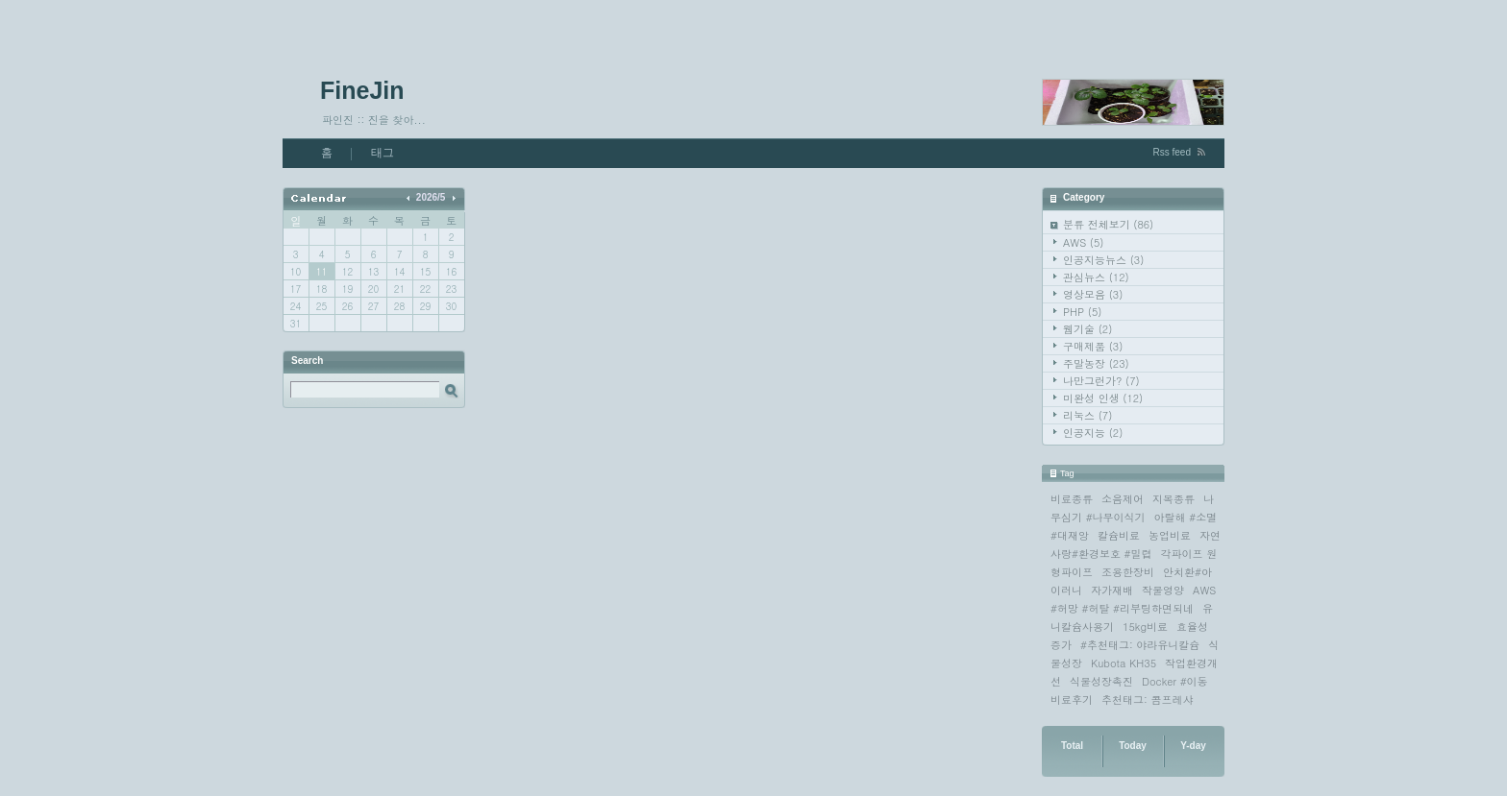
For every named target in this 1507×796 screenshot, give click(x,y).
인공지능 (1093, 432)
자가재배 (1112, 590)
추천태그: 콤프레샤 (1147, 699)
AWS (1083, 242)
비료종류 (1071, 499)
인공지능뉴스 (1103, 260)
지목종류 (1173, 499)
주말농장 (1096, 363)
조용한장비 (1127, 572)
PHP (1082, 311)
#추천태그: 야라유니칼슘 (1139, 645)
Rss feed (1172, 152)
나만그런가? (1101, 381)
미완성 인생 (1103, 398)
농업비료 (1170, 535)
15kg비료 (1145, 626)
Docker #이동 (1175, 681)
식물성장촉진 (1101, 681)
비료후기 (1071, 699)
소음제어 (1122, 499)
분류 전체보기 (1108, 224)
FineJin (362, 90)
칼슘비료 (1119, 535)
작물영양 (1163, 590)
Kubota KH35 (1123, 663)
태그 (382, 152)
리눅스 (1087, 415)
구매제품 (1093, 346)
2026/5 (431, 197)
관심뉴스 (1096, 277)
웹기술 (1087, 329)
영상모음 (1093, 294)
